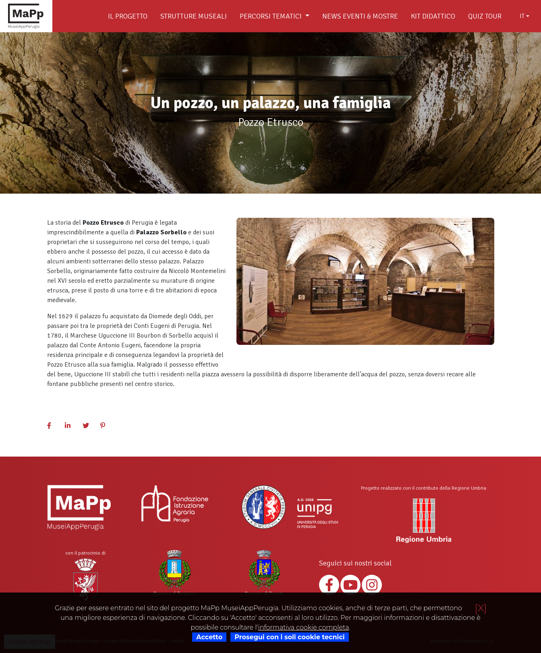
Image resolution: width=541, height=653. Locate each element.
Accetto (209, 637)
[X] (481, 608)
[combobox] (524, 16)
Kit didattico (433, 16)
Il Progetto (127, 16)
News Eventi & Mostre (360, 16)
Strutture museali (193, 16)
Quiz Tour (485, 16)
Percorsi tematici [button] (271, 16)
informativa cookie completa (303, 627)
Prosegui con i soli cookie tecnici (289, 637)
